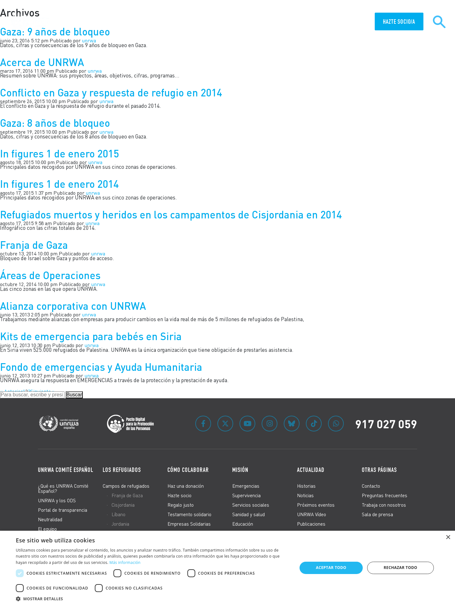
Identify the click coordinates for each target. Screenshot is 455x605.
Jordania (120, 523)
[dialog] (227, 568)
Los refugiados (122, 470)
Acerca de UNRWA (42, 62)
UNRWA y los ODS (57, 500)
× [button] (448, 537)
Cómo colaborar (188, 470)
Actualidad (311, 470)
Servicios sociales (250, 504)
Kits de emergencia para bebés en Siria (91, 336)
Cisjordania (123, 504)
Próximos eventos (316, 504)
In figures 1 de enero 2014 (59, 184)
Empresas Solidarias (189, 523)
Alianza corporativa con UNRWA (73, 306)
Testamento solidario (189, 514)
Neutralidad (50, 519)
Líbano (118, 514)
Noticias (305, 495)
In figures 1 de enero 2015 (59, 153)
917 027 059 (386, 423)
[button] (152, 598)
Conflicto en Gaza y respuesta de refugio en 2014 (111, 92)
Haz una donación (185, 485)
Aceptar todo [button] (331, 567)
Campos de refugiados (126, 485)
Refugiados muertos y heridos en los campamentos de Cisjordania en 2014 (171, 214)
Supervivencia (246, 495)
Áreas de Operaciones (50, 275)
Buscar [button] (74, 394)
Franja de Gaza (34, 245)
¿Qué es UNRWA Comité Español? (63, 488)
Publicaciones (311, 523)
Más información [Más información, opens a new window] (124, 562)
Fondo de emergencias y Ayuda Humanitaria (101, 367)
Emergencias (245, 485)
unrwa (98, 284)
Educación (242, 523)
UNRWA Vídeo (311, 514)
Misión (240, 470)
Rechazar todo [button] (400, 567)
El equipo (47, 528)
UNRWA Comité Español (65, 470)
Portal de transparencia (62, 509)
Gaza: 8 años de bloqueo (55, 123)
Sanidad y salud (248, 514)
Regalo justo (180, 504)
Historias (306, 485)
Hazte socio (179, 495)
